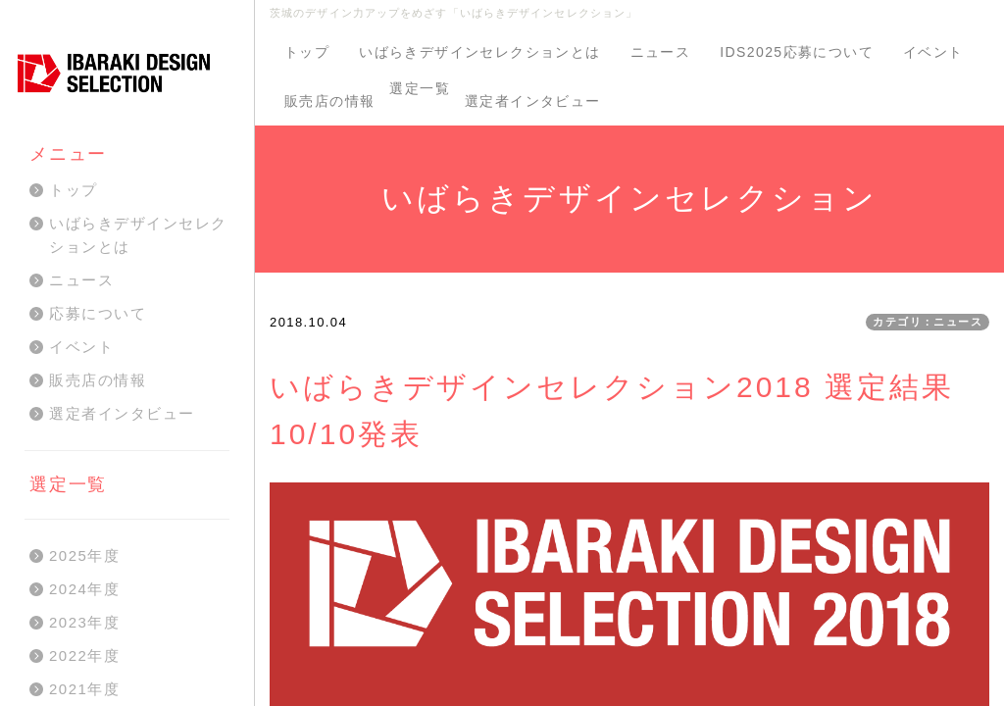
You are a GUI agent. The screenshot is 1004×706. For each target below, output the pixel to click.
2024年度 (84, 588)
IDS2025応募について (797, 52)
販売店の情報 (329, 101)
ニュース (660, 52)
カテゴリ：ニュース (927, 322)
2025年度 (84, 555)
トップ (306, 52)
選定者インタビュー (533, 101)
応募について (97, 313)
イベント (933, 52)
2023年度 (84, 622)
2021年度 (84, 689)
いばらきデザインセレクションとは (479, 52)
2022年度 (84, 655)
